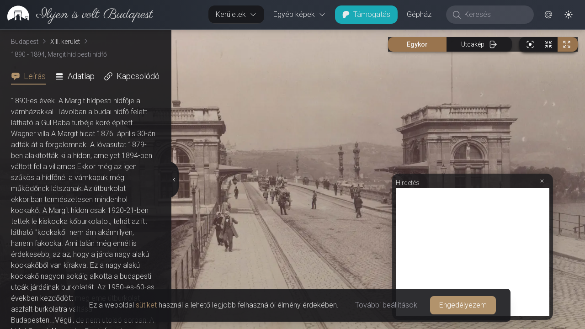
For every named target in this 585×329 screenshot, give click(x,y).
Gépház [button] (419, 14)
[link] (76, 15)
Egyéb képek (299, 14)
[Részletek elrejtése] (175, 179)
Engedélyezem (463, 305)
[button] (548, 14)
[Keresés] (495, 14)
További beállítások (386, 305)
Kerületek (236, 14)
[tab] (31, 76)
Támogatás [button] (366, 14)
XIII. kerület (65, 41)
